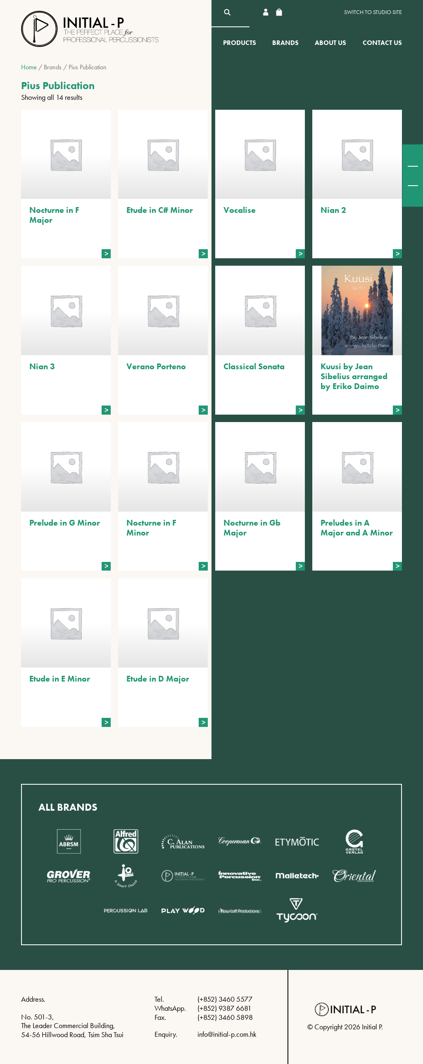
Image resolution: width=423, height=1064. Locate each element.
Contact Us (382, 42)
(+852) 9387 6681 (224, 1008)
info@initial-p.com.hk (227, 1034)
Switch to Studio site (373, 12)
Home (29, 67)
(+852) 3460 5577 (224, 999)
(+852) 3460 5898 (225, 1017)
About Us (330, 42)
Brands (285, 42)
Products (239, 42)
